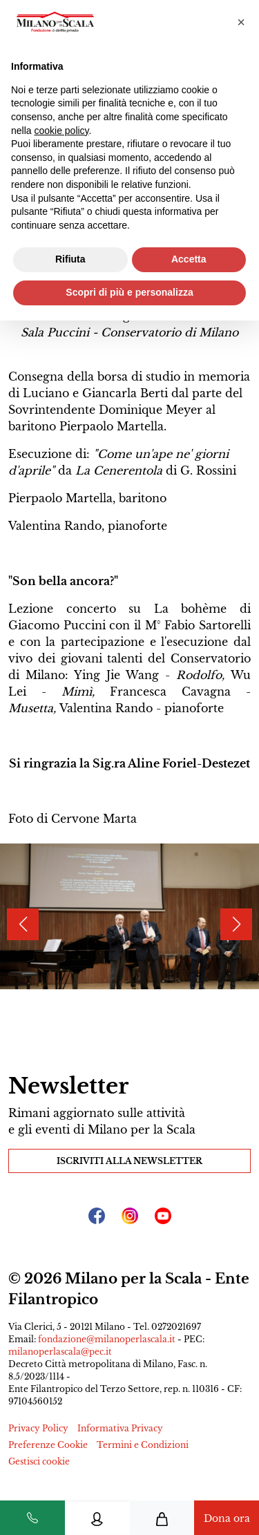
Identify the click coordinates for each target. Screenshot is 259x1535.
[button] (241, 22)
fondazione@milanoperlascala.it (106, 1339)
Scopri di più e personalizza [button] (129, 292)
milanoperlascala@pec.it (60, 1351)
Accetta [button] (189, 259)
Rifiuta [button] (70, 259)
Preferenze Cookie (48, 1445)
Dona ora (227, 1518)
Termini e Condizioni (143, 1445)
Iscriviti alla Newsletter (129, 1161)
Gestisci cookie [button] (39, 1461)
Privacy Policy (38, 1428)
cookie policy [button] (61, 130)
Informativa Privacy (120, 1428)
